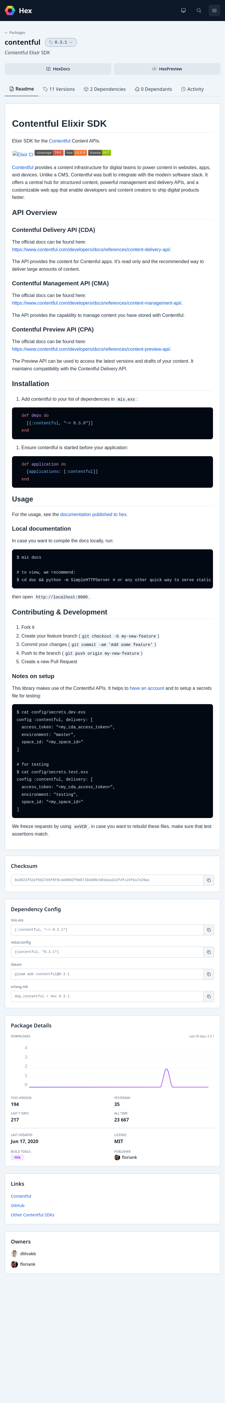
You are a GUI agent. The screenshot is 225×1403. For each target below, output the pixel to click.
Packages (15, 32)
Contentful (21, 1196)
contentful (22, 42)
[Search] (199, 10)
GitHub (18, 1205)
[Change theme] (183, 10)
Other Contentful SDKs (32, 1215)
